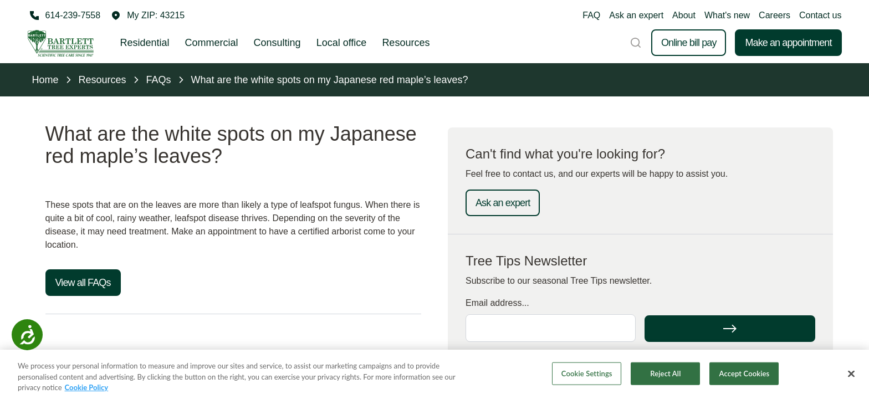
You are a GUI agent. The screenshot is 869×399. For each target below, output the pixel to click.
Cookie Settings (586, 373)
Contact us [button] (820, 15)
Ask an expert (636, 15)
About (684, 15)
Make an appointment (788, 42)
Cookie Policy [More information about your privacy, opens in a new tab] (87, 387)
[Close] (851, 374)
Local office (341, 42)
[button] (148, 15)
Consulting (277, 42)
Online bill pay (689, 42)
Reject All (665, 373)
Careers (774, 15)
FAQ (591, 15)
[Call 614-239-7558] (64, 15)
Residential (145, 42)
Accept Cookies (744, 373)
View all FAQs (83, 282)
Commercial (211, 42)
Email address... (497, 303)
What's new (727, 15)
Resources (406, 42)
